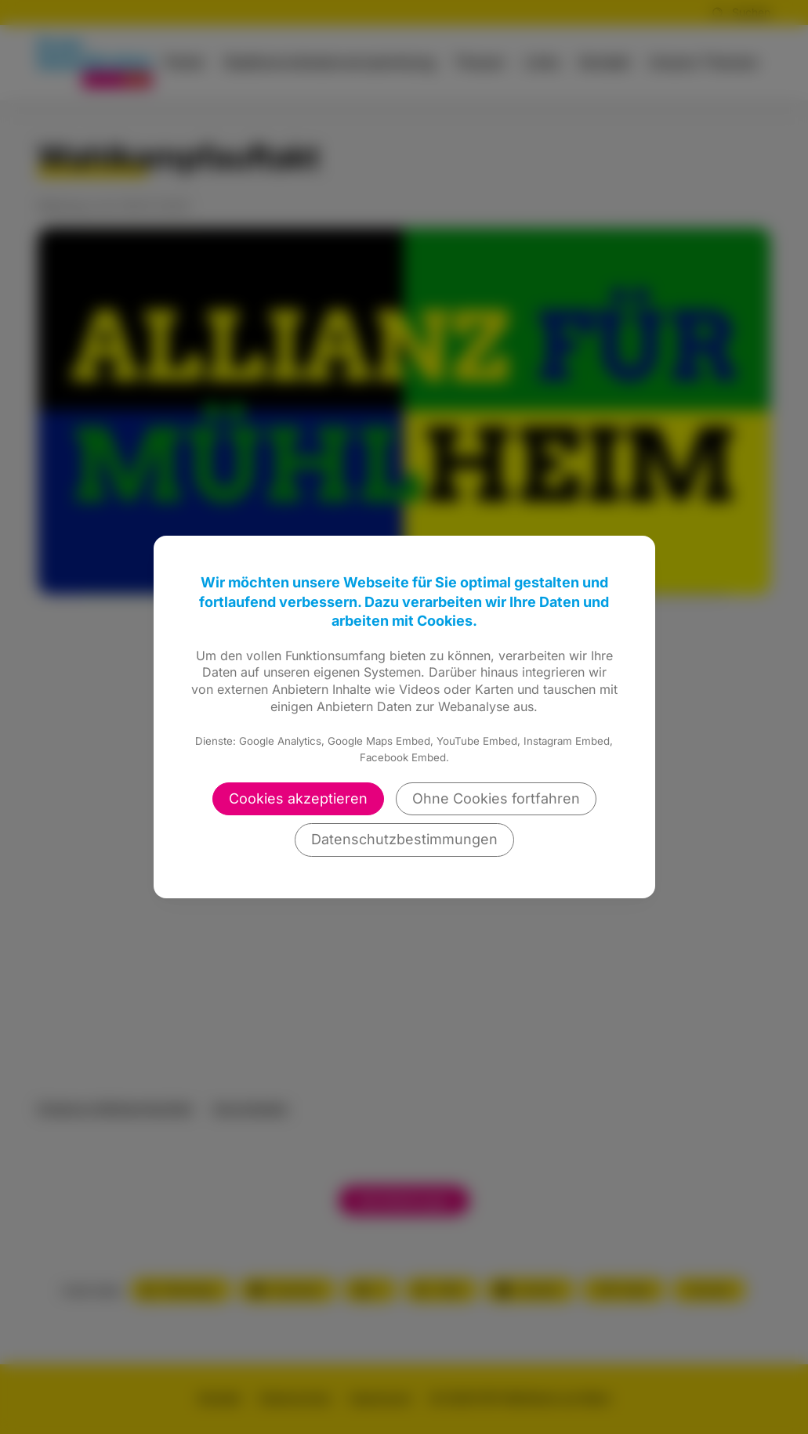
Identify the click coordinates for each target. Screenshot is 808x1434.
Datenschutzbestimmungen (404, 839)
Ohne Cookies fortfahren (496, 798)
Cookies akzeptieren (298, 798)
